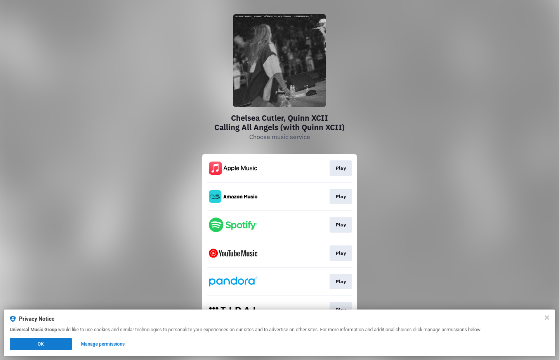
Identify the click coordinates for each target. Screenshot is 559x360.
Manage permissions (103, 344)
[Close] (547, 317)
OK (41, 344)
